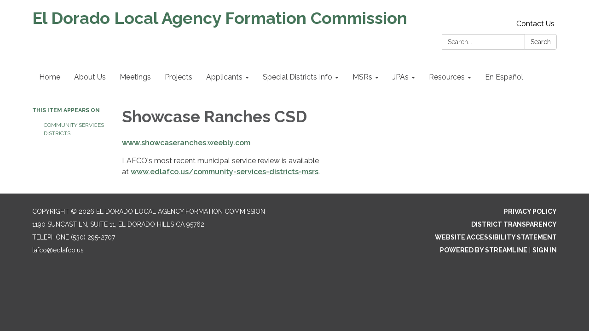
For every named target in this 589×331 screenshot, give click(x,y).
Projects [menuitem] (178, 77)
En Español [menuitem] (504, 77)
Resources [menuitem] (447, 77)
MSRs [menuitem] (362, 77)
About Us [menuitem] (90, 77)
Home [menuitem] (49, 77)
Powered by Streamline (483, 250)
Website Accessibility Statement (496, 237)
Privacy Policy (530, 211)
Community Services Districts (74, 129)
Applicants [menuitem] (224, 77)
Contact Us (535, 23)
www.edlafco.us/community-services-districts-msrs (224, 171)
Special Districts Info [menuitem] (297, 77)
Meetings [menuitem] (135, 77)
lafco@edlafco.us (58, 250)
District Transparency (514, 224)
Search (541, 42)
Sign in (544, 250)
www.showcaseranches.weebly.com (186, 142)
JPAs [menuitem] (401, 77)
